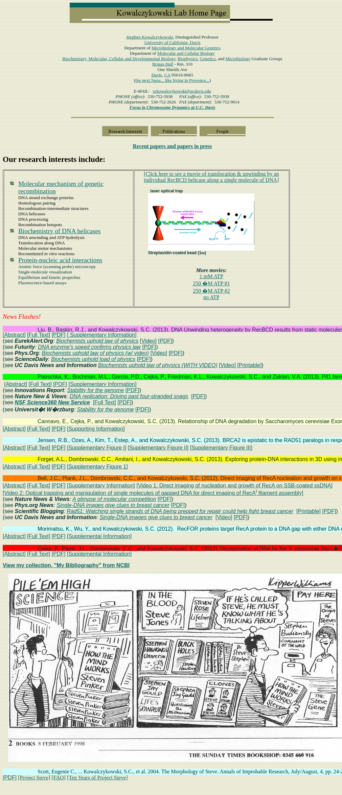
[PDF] (59, 335)
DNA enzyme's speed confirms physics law (89, 347)
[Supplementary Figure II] (158, 448)
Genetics (208, 58)
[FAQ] (58, 777)
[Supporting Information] (96, 429)
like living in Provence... (187, 80)
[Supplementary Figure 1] (97, 466)
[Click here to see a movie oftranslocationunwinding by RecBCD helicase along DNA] (211, 177)
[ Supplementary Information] (101, 335)
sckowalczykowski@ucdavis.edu (182, 91)
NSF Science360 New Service (52, 402)
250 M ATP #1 (211, 283)
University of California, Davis (172, 42)
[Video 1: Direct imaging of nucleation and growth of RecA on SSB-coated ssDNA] (234, 485)
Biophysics (188, 58)
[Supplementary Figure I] (96, 448)
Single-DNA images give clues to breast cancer (112, 505)
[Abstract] (14, 335)
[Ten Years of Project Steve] (97, 777)
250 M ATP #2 (211, 291)
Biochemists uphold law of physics (97, 341)
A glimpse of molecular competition (114, 499)
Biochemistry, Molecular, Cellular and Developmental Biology (119, 58)
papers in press (172, 146)
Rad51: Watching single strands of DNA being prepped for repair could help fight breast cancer (180, 511)
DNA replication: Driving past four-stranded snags (129, 396)
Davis (157, 74)
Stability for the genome (95, 390)
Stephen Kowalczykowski (149, 37)
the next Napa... (150, 80)
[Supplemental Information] (99, 536)
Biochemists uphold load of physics (93, 359)
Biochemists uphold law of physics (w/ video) (95, 353)
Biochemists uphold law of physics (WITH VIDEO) (158, 365)
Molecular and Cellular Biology (186, 53)
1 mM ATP (211, 276)
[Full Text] (38, 335)
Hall (162, 64)
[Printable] (249, 365)
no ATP (211, 297)
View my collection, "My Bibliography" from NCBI (66, 565)
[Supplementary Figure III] (221, 448)
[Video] (148, 341)
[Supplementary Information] (102, 384)
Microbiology (186, 47)
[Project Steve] (34, 777)
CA (167, 74)
